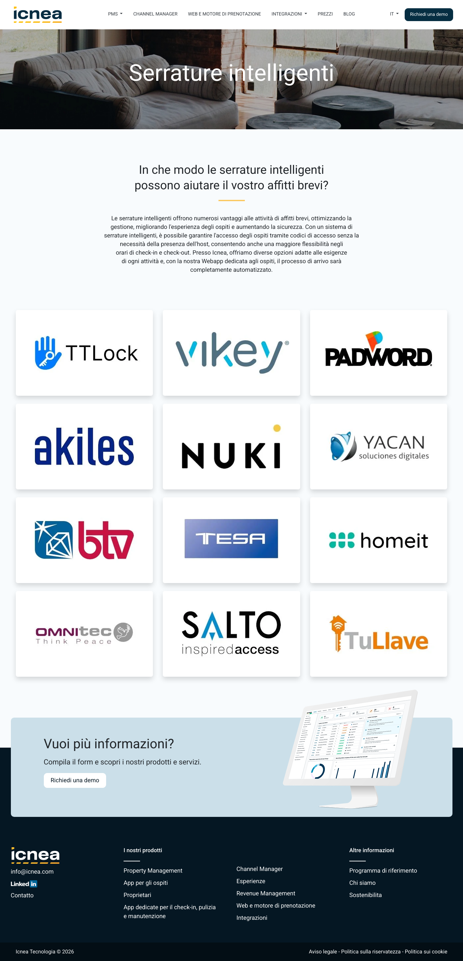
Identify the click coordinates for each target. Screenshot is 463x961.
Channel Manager (155, 14)
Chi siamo (362, 883)
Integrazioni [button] (287, 14)
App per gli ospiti (146, 883)
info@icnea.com (32, 871)
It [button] (392, 14)
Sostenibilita (365, 895)
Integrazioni (252, 917)
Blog (349, 14)
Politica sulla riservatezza (371, 951)
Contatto (22, 895)
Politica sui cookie (426, 951)
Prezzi (325, 14)
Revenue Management (266, 893)
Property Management (153, 870)
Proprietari (137, 895)
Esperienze (251, 881)
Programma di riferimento (383, 870)
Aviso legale (323, 951)
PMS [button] (113, 14)
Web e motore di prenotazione (224, 14)
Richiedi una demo (429, 14)
